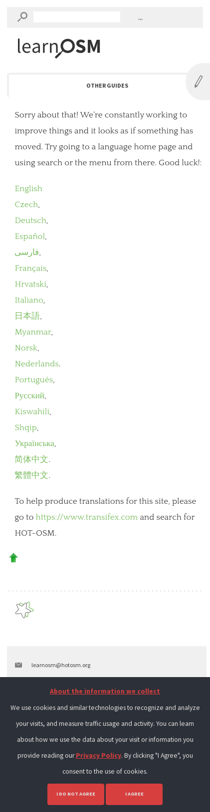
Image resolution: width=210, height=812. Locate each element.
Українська (34, 443)
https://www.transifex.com (87, 517)
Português (33, 379)
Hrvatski (30, 284)
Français (30, 268)
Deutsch (30, 220)
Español (29, 236)
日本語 (27, 316)
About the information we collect (105, 691)
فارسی (26, 252)
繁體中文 (31, 475)
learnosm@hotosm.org (60, 665)
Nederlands (36, 363)
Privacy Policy (98, 755)
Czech (26, 204)
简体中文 (31, 459)
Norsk (25, 348)
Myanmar (32, 332)
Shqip (25, 427)
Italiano (28, 300)
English (28, 188)
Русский (29, 395)
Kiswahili (31, 411)
